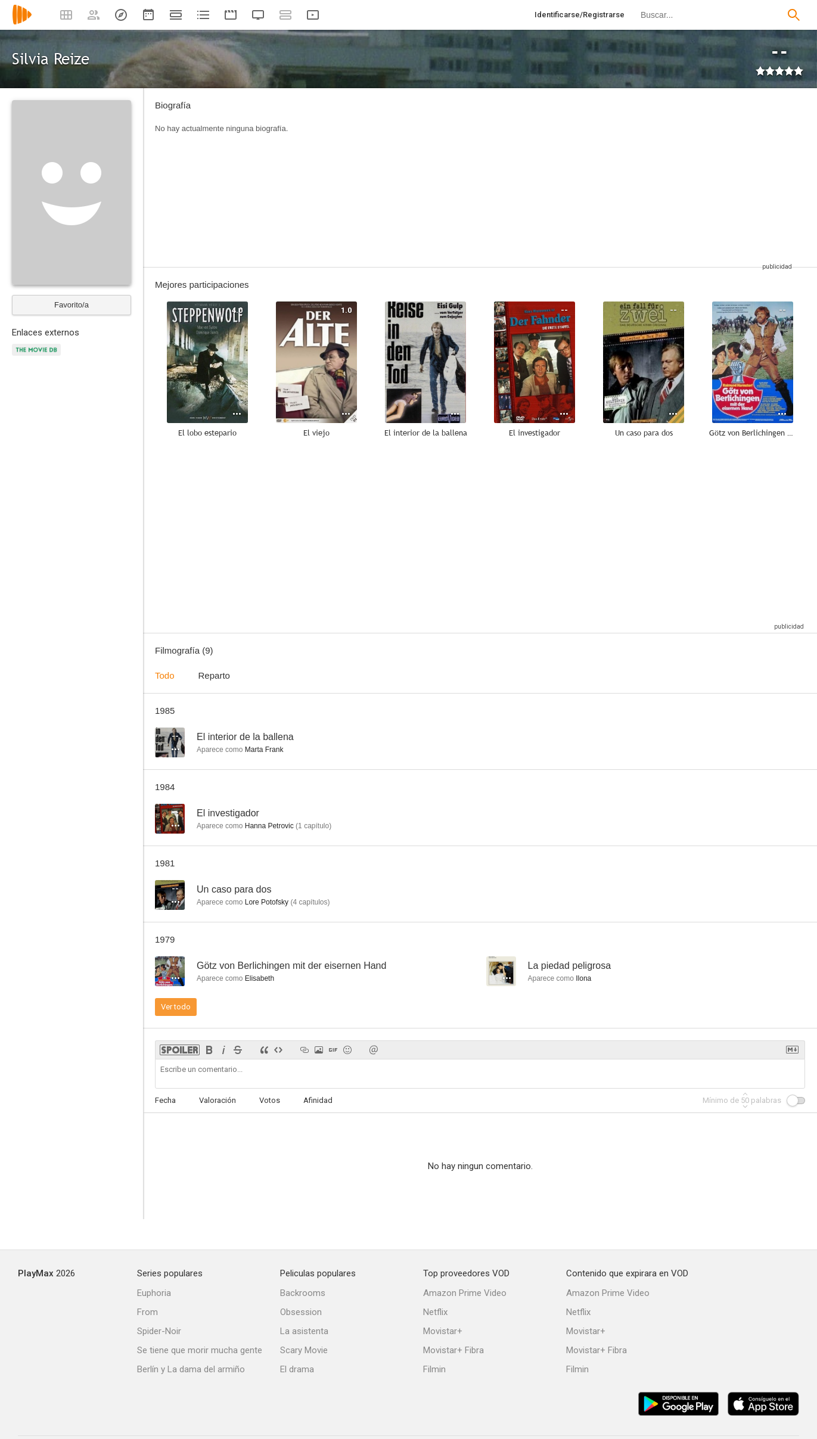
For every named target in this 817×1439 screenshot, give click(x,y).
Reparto (214, 675)
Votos (269, 1100)
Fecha (165, 1100)
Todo (165, 675)
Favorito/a (71, 304)
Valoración (217, 1100)
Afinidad (318, 1100)
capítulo (313, 826)
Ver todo (176, 1006)
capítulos (310, 902)
